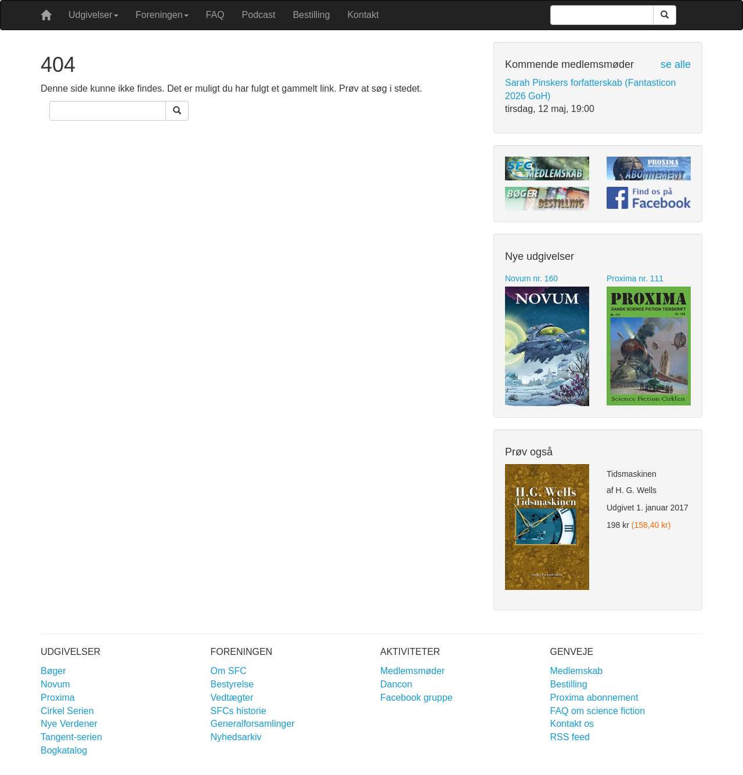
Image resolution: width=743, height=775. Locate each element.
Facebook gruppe (416, 697)
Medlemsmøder (412, 671)
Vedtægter (232, 697)
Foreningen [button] (162, 15)
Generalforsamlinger (253, 724)
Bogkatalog (64, 750)
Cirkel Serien (67, 711)
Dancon (396, 684)
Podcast (259, 15)
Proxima (58, 697)
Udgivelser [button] (93, 15)
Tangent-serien (71, 737)
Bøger (53, 671)
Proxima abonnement (594, 697)
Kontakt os (572, 724)
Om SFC (229, 671)
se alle (676, 64)
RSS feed (570, 737)
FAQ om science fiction (597, 711)
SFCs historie (238, 711)
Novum (55, 684)
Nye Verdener (69, 724)
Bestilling (311, 15)
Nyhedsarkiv (236, 737)
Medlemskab (576, 671)
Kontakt (362, 15)
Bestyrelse (232, 684)
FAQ (215, 15)
